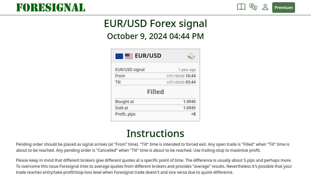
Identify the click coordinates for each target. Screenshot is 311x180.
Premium (283, 7)
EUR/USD (148, 55)
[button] (241, 7)
